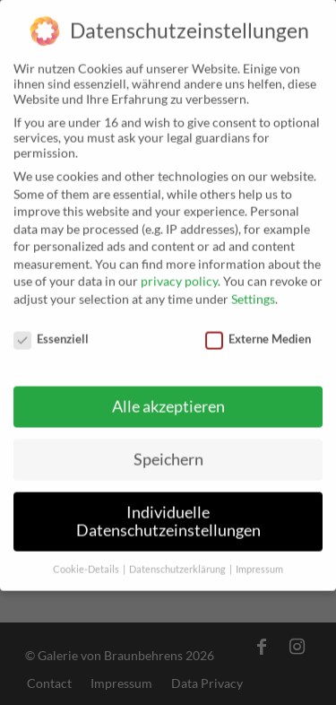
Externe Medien (258, 331)
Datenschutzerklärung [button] (178, 561)
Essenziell (51, 331)
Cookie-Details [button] (87, 561)
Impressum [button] (259, 561)
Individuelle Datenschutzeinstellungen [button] (168, 514)
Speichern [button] (168, 452)
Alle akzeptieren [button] (168, 399)
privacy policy (179, 274)
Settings (253, 291)
